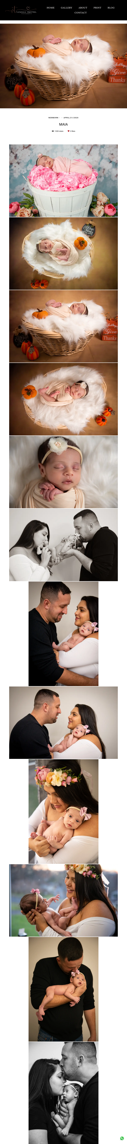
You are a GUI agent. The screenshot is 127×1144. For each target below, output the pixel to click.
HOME (51, 7)
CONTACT (80, 12)
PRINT (97, 7)
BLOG (111, 7)
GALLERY (66, 7)
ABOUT (83, 7)
